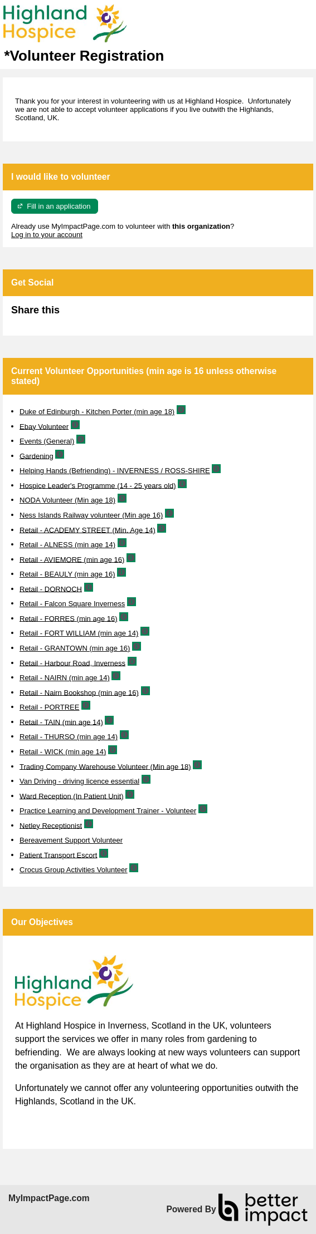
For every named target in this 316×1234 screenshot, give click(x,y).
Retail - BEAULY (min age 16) (67, 574)
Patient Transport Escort (58, 854)
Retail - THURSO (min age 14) (69, 736)
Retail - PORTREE (49, 707)
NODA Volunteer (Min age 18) (67, 500)
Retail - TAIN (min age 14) (61, 721)
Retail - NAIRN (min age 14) (65, 677)
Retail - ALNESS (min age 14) (67, 544)
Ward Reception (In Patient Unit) (72, 795)
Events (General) (47, 441)
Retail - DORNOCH (51, 588)
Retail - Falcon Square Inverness (72, 603)
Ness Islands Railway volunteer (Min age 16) (91, 515)
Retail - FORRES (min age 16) (69, 618)
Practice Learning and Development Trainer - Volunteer (108, 811)
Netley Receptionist (51, 825)
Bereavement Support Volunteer (71, 840)
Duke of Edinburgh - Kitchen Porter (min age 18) (97, 411)
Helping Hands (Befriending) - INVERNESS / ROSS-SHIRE (115, 470)
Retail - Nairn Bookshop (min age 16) (79, 692)
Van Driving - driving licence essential (79, 781)
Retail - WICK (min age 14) (63, 752)
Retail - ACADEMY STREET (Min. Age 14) (87, 529)
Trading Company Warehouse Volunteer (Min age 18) (105, 766)
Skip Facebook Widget (96, 315)
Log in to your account (46, 234)
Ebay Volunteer (44, 426)
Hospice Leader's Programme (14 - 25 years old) (98, 485)
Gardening (37, 455)
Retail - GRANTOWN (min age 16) (75, 648)
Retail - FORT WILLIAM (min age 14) (79, 633)
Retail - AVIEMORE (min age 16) (72, 559)
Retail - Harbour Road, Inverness (72, 662)
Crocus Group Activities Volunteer (74, 870)
